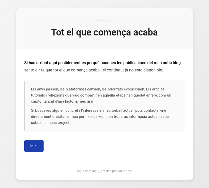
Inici (33, 146)
